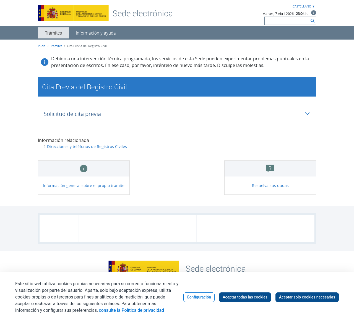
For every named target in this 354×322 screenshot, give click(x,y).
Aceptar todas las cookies (245, 297)
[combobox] (303, 6)
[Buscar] (287, 21)
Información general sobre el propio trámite (83, 185)
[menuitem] (53, 32)
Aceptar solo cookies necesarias (307, 297)
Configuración (199, 297)
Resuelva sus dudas (270, 185)
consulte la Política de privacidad (131, 310)
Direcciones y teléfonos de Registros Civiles (87, 146)
